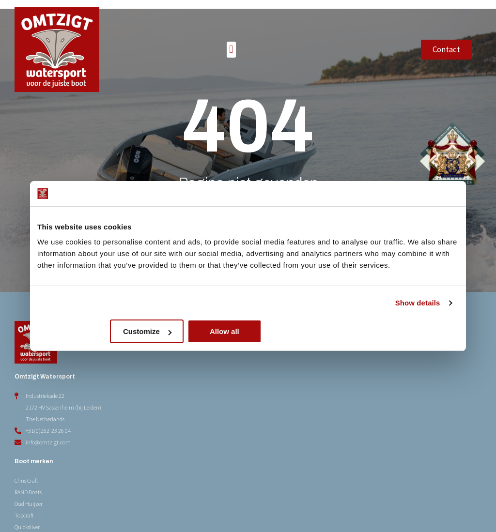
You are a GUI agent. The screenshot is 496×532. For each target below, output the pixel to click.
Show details (417, 303)
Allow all (389, 331)
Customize (247, 331)
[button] (231, 36)
